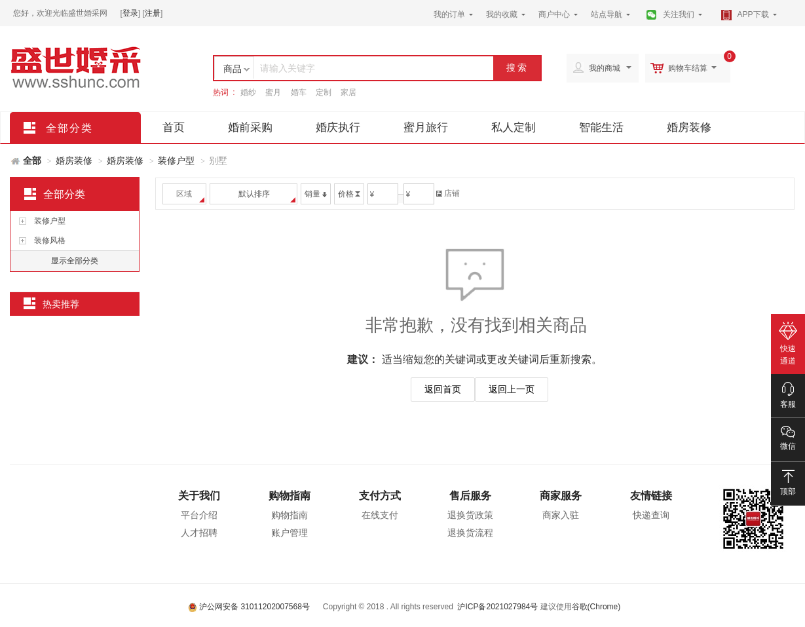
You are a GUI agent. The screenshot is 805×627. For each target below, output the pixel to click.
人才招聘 (199, 532)
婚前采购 (250, 127)
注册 (152, 13)
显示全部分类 (74, 260)
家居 (348, 92)
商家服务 (561, 495)
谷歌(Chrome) (596, 606)
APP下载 (753, 14)
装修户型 (176, 160)
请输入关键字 (287, 68)
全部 (32, 160)
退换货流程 (470, 532)
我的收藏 (501, 14)
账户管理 (289, 532)
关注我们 (678, 14)
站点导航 (606, 14)
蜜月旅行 (425, 127)
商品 (232, 69)
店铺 (448, 193)
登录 (130, 13)
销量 (316, 194)
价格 (349, 194)
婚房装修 (689, 127)
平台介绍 (199, 515)
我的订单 (449, 14)
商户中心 (554, 14)
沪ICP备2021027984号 (497, 606)
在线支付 (380, 515)
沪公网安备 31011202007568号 (249, 606)
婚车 (299, 92)
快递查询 (651, 515)
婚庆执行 (338, 127)
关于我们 (199, 495)
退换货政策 (470, 515)
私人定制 (513, 127)
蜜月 (273, 92)
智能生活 (601, 127)
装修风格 (50, 240)
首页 (173, 127)
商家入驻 (560, 515)
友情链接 (651, 495)
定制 (323, 92)
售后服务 (470, 495)
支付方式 (380, 495)
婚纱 (248, 92)
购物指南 (289, 495)
